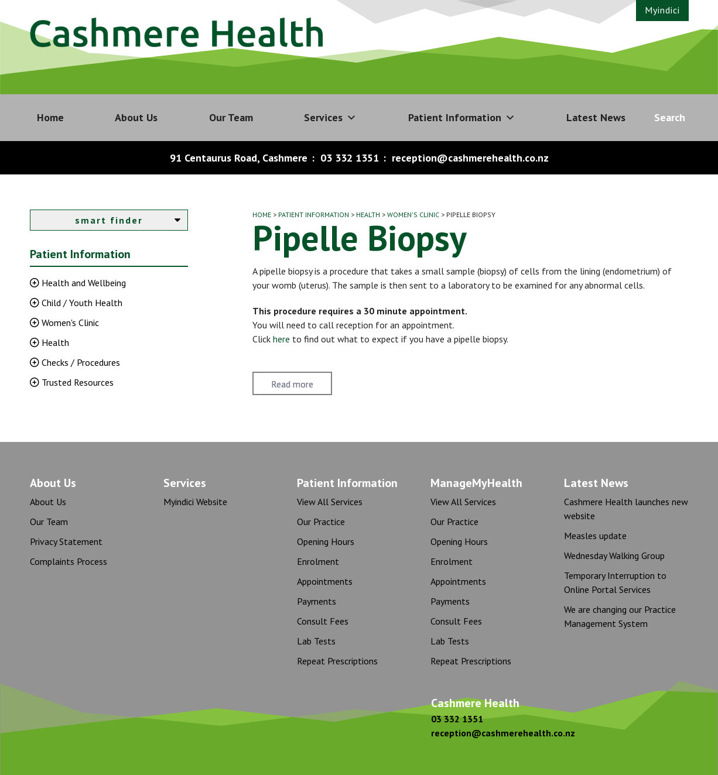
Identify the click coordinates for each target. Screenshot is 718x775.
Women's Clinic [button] (69, 322)
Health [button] (54, 342)
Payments (316, 601)
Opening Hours (325, 541)
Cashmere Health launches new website (626, 509)
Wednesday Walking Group (614, 555)
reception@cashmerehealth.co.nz (470, 157)
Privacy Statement (66, 541)
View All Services (330, 501)
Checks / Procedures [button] (79, 362)
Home (50, 117)
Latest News (595, 117)
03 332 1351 (349, 157)
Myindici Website (195, 501)
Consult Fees (322, 621)
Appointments (325, 581)
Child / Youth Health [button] (80, 302)
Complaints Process (68, 561)
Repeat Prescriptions (337, 661)
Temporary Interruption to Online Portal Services (615, 582)
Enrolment (318, 561)
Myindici (662, 10)
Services (330, 117)
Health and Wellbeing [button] (82, 283)
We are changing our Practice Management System (620, 616)
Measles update (595, 535)
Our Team (231, 117)
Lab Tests (316, 641)
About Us (136, 117)
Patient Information (461, 117)
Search (669, 117)
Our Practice (321, 521)
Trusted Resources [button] (76, 382)
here (281, 339)
